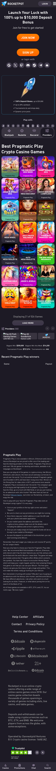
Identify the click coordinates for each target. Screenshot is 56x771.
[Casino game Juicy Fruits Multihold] (28, 230)
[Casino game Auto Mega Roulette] (28, 252)
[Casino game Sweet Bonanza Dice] (46, 165)
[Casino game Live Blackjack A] (46, 274)
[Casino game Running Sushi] (46, 208)
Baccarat (34, 132)
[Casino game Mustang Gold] (10, 274)
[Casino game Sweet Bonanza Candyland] (46, 187)
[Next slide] (53, 328)
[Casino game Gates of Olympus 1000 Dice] (10, 165)
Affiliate (38, 616)
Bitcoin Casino (16, 495)
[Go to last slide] (47, 328)
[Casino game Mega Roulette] (10, 252)
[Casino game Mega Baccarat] (28, 187)
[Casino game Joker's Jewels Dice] (10, 187)
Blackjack (9, 132)
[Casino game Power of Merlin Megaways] (46, 296)
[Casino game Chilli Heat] (10, 296)
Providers (47, 132)
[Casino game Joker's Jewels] (28, 274)
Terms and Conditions (27, 631)
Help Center (20, 616)
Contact (17, 624)
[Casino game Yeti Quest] (10, 208)
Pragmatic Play (10, 176)
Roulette (22, 132)
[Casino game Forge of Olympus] (28, 296)
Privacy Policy (35, 624)
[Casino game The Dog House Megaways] (46, 252)
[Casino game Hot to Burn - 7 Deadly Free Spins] (28, 208)
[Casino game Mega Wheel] (10, 230)
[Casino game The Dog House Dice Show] (28, 165)
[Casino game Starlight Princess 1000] (46, 230)
